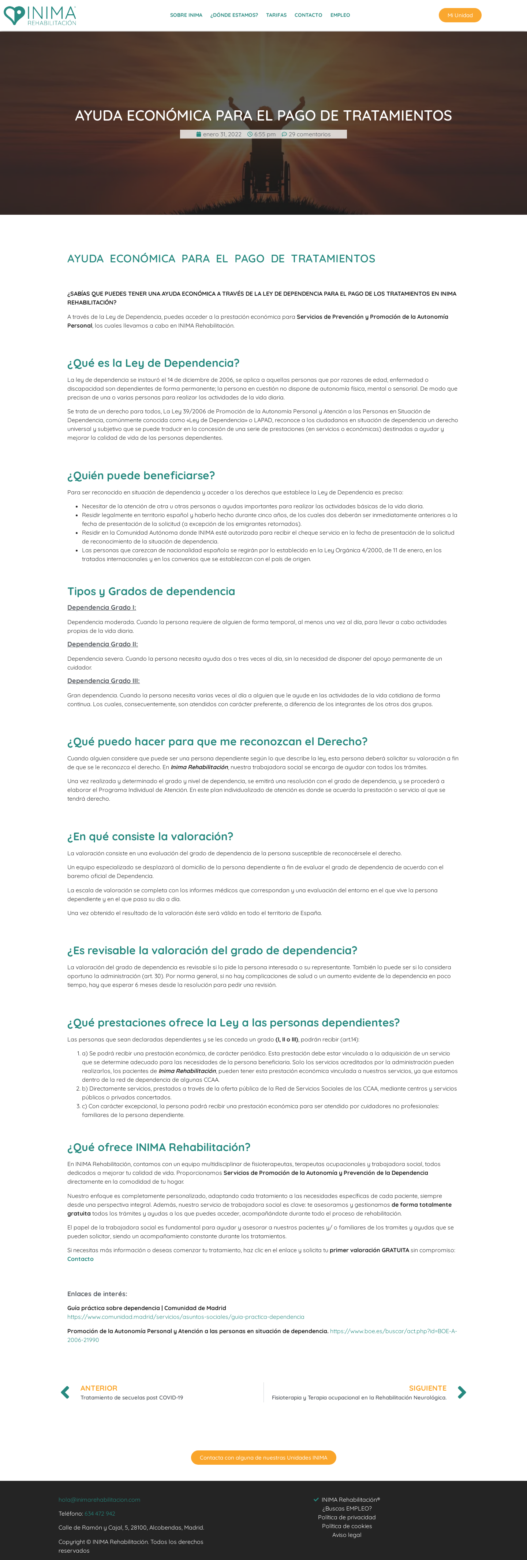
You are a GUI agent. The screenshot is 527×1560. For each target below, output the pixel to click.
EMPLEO (340, 12)
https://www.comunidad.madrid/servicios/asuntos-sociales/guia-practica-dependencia (185, 1316)
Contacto (80, 1258)
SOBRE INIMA (186, 12)
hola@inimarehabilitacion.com (100, 1499)
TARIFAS (276, 12)
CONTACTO (308, 12)
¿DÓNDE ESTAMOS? (234, 12)
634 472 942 (100, 1513)
